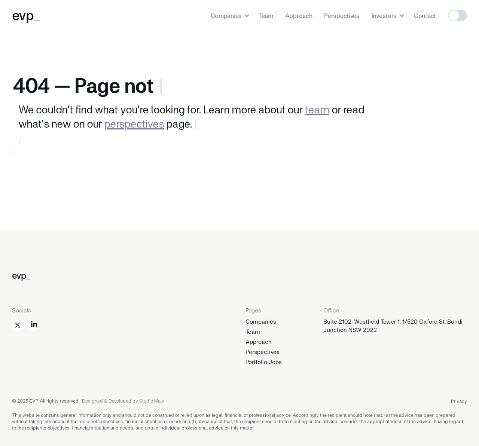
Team (266, 15)
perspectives (134, 123)
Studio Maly (151, 401)
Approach (298, 15)
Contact (425, 15)
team (317, 109)
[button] (229, 15)
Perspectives (341, 15)
